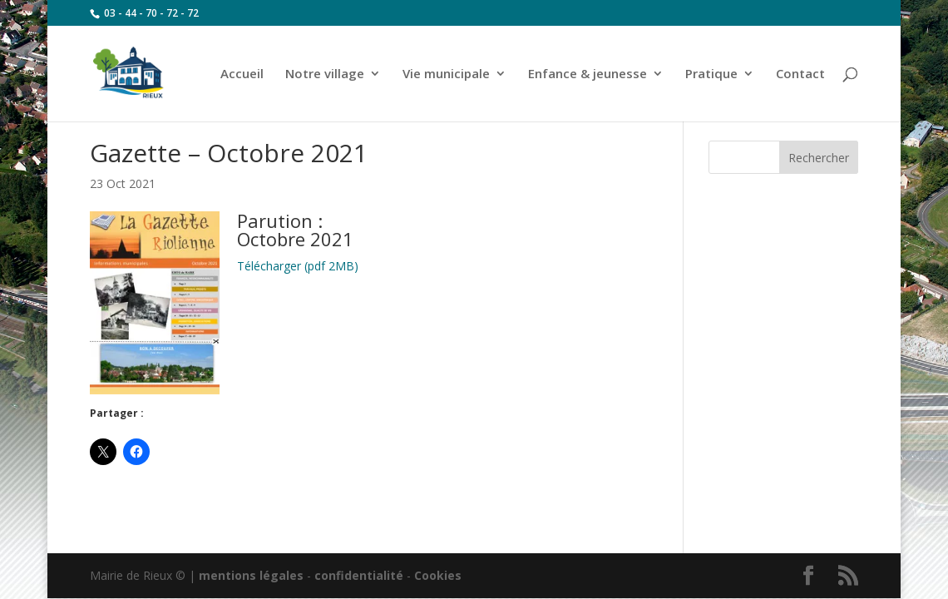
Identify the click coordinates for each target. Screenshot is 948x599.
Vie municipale (446, 74)
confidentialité (358, 575)
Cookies (438, 575)
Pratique (711, 74)
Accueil (242, 74)
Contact (800, 74)
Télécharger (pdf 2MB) (297, 266)
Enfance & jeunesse (587, 74)
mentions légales (251, 575)
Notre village (324, 74)
